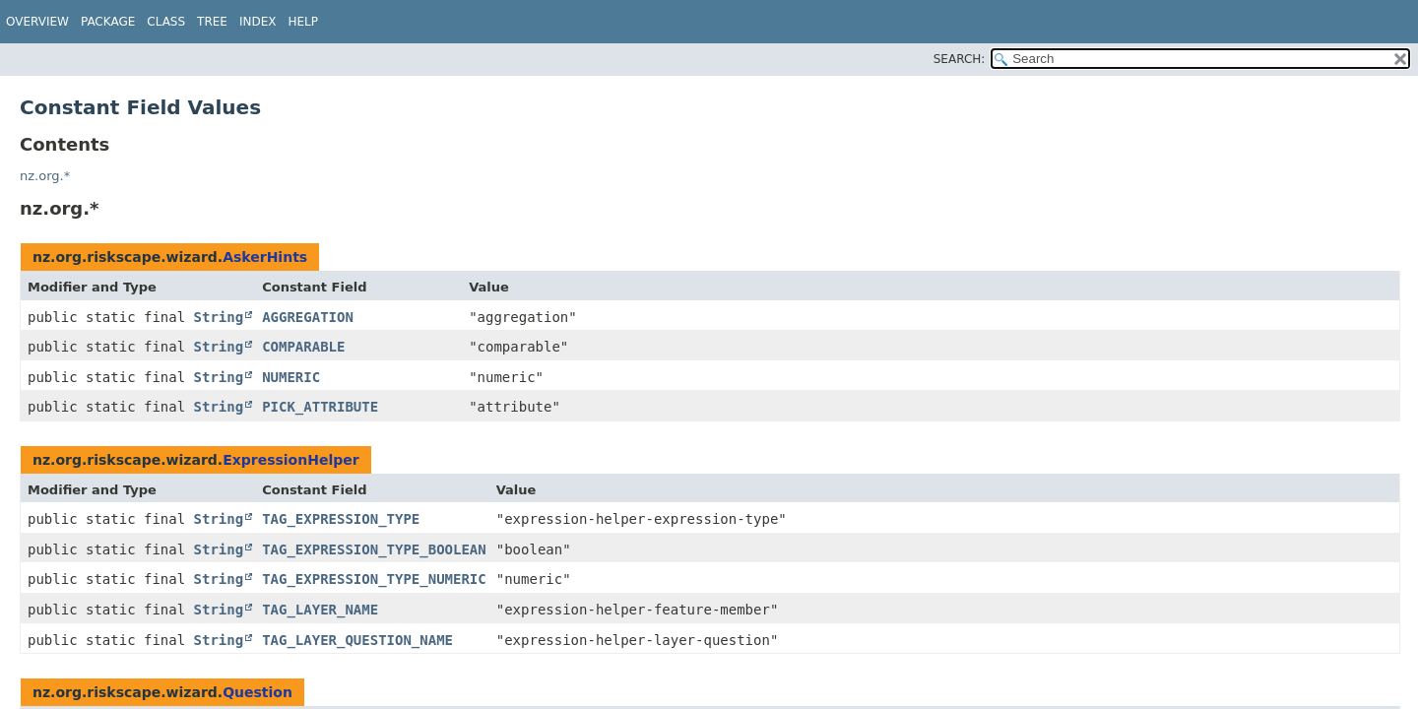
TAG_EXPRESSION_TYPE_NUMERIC (374, 579)
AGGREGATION (308, 317)
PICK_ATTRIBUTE (320, 407)
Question (257, 692)
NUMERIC (291, 377)
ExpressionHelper (291, 460)
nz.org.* (45, 175)
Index (258, 22)
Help (304, 22)
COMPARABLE (303, 346)
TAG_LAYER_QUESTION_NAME (357, 640)
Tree (212, 22)
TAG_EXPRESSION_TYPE (340, 519)
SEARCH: (960, 59)
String (219, 317)
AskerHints (265, 257)
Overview (37, 22)
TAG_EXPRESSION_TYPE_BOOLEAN (374, 549)
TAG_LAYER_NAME (320, 609)
